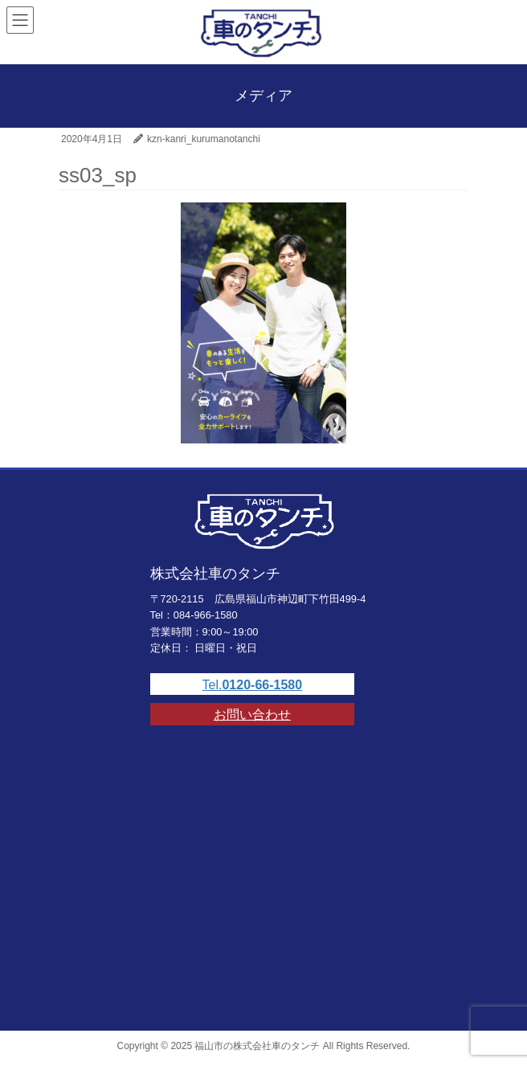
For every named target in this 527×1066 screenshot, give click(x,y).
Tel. (252, 685)
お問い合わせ (252, 714)
